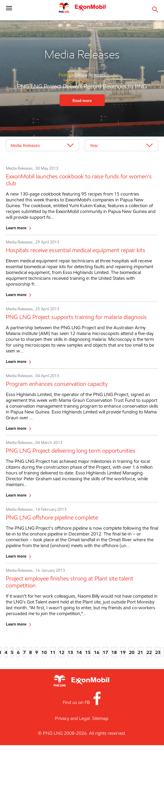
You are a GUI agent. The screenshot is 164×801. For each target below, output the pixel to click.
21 (140, 652)
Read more (82, 100)
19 (122, 652)
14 (79, 652)
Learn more (16, 227)
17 (105, 652)
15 (87, 652)
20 (131, 652)
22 (149, 652)
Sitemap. (100, 718)
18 (114, 652)
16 (96, 652)
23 (157, 652)
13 (70, 652)
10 (44, 652)
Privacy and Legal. (73, 718)
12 (61, 652)
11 (52, 652)
